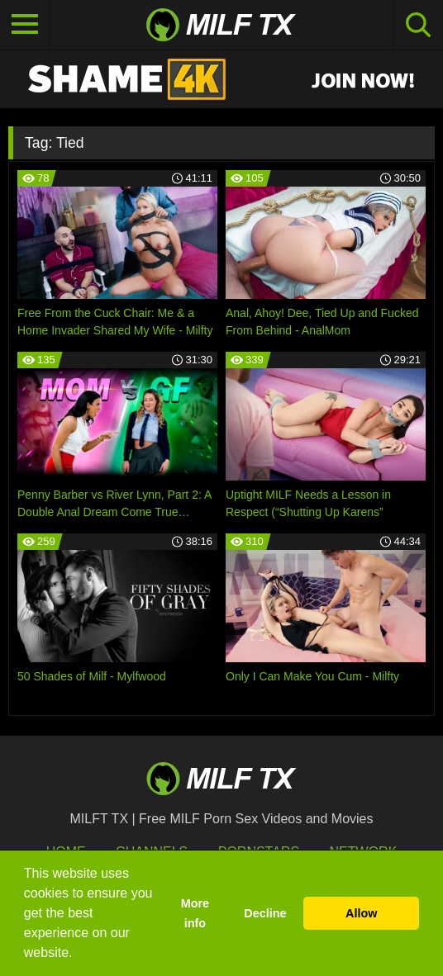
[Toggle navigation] (25, 25)
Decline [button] (265, 913)
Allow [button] (361, 913)
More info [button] (195, 913)
